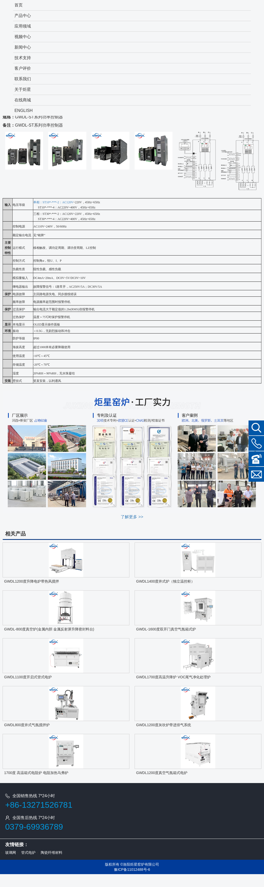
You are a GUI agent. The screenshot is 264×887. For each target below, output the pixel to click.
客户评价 (22, 68)
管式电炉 (28, 852)
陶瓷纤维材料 (51, 852)
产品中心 (22, 15)
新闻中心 (22, 47)
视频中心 (22, 36)
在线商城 (22, 100)
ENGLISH (23, 110)
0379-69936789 (34, 826)
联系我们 (22, 79)
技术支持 (22, 58)
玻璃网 (10, 852)
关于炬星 (22, 89)
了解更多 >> (132, 517)
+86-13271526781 (38, 805)
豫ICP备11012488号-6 (132, 869)
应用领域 (22, 26)
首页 (18, 5)
